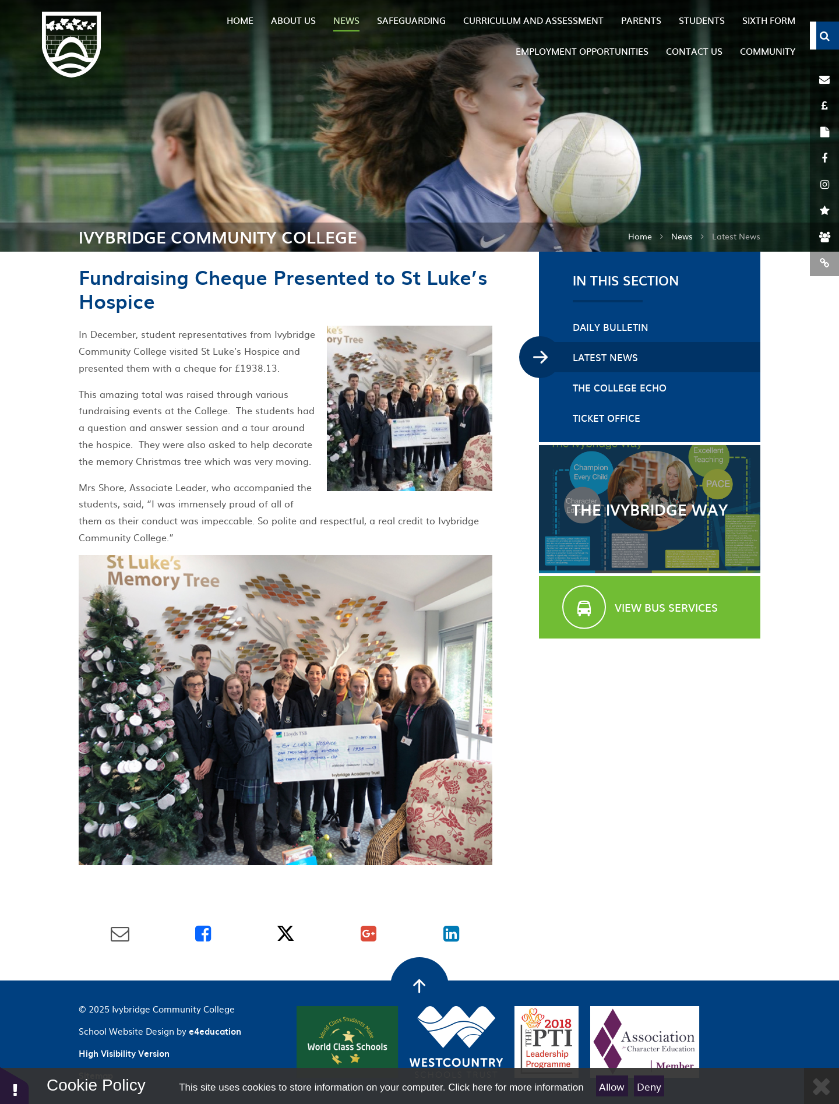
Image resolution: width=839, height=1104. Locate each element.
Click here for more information (515, 1087)
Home (640, 236)
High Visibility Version (124, 1053)
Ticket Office (606, 418)
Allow (612, 1086)
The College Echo (620, 387)
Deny (649, 1086)
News (682, 236)
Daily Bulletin (610, 327)
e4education (215, 1031)
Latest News (736, 236)
